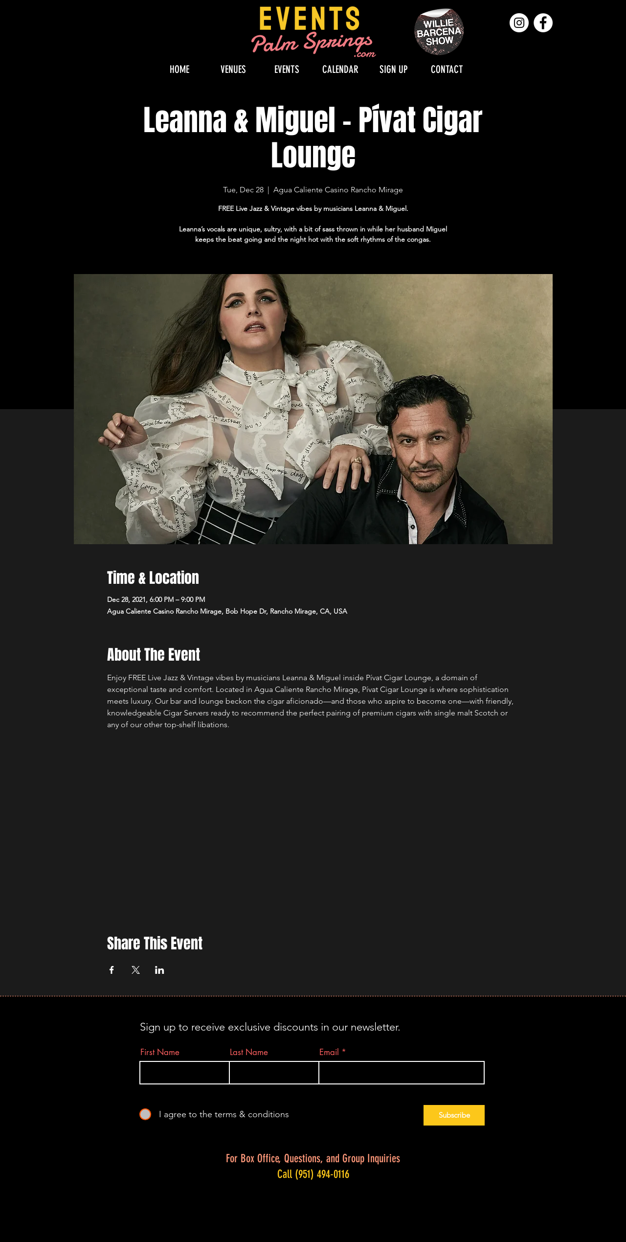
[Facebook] (543, 22)
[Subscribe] (454, 1115)
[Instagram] (519, 22)
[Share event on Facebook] (111, 970)
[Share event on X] (135, 970)
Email (329, 1052)
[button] (233, 69)
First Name (159, 1052)
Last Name (249, 1052)
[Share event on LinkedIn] (159, 970)
